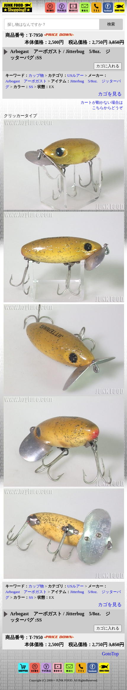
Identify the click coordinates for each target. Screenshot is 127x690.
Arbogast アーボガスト (26, 81)
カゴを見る (110, 93)
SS (31, 86)
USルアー (75, 75)
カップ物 (36, 75)
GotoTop (110, 653)
